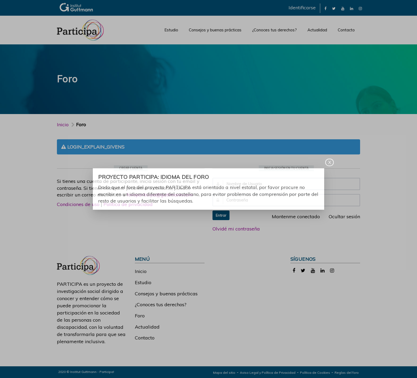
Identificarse (302, 8)
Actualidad (317, 29)
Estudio (171, 29)
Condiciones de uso (78, 204)
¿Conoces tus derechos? (274, 29)
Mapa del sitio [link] (224, 373)
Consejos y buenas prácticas (215, 29)
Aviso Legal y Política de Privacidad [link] (267, 373)
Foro (140, 316)
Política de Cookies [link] (315, 373)
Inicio (63, 124)
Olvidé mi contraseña (236, 229)
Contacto (346, 29)
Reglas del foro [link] (347, 373)
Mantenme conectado (293, 216)
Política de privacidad (128, 204)
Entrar (221, 215)
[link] (325, 8)
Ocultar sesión (341, 216)
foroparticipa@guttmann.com (160, 195)
